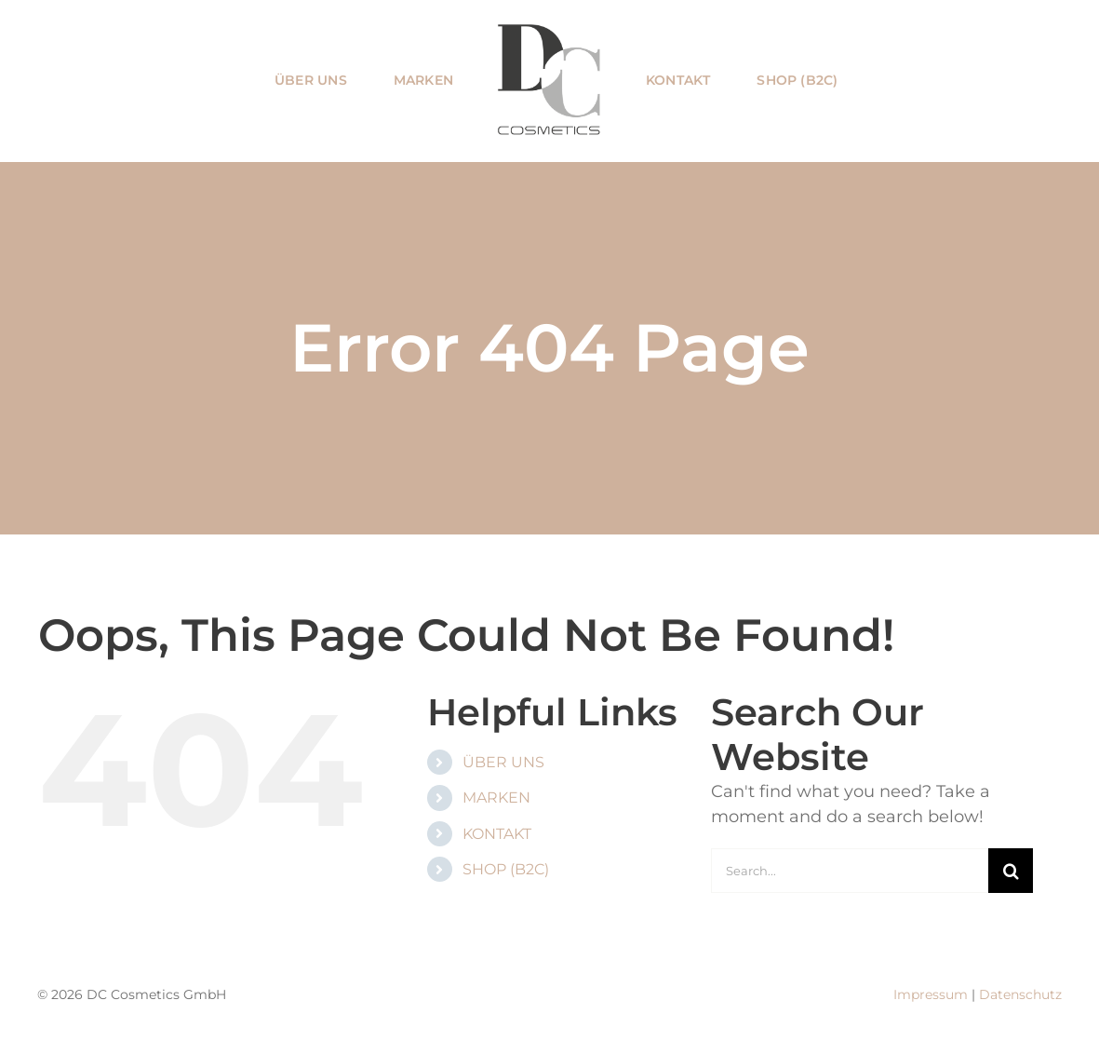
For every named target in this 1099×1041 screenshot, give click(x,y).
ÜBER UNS (503, 762)
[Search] (1010, 870)
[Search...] (850, 870)
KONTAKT (496, 834)
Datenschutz (1020, 994)
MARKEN (496, 797)
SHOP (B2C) (505, 869)
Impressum (930, 994)
